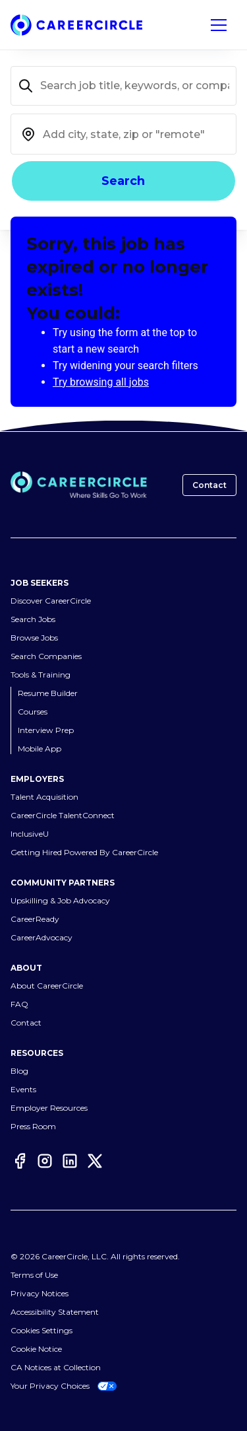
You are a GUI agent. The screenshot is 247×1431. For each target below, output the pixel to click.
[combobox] (123, 134)
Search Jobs (33, 619)
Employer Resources (49, 1108)
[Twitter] (95, 1161)
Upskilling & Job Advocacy (60, 900)
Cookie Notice (36, 1349)
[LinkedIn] (70, 1161)
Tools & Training (40, 675)
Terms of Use (34, 1275)
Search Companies (46, 656)
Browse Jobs (34, 638)
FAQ (19, 1004)
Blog (19, 1071)
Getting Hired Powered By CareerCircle (84, 852)
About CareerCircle (47, 986)
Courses (32, 711)
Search (123, 181)
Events (23, 1089)
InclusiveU (30, 834)
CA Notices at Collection (56, 1367)
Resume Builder (48, 693)
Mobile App (39, 748)
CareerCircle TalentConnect (63, 815)
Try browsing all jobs (101, 382)
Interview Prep (46, 730)
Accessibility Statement (55, 1312)
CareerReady (35, 919)
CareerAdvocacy (41, 937)
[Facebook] (20, 1161)
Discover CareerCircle (51, 601)
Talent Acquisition (44, 797)
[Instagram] (45, 1161)
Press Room (33, 1126)
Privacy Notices (40, 1293)
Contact (209, 485)
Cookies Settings (41, 1330)
